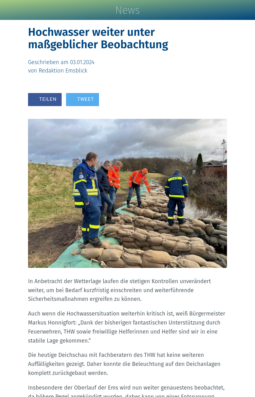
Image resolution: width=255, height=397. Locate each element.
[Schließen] (10, 10)
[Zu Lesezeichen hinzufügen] (204, 100)
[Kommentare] (219, 100)
